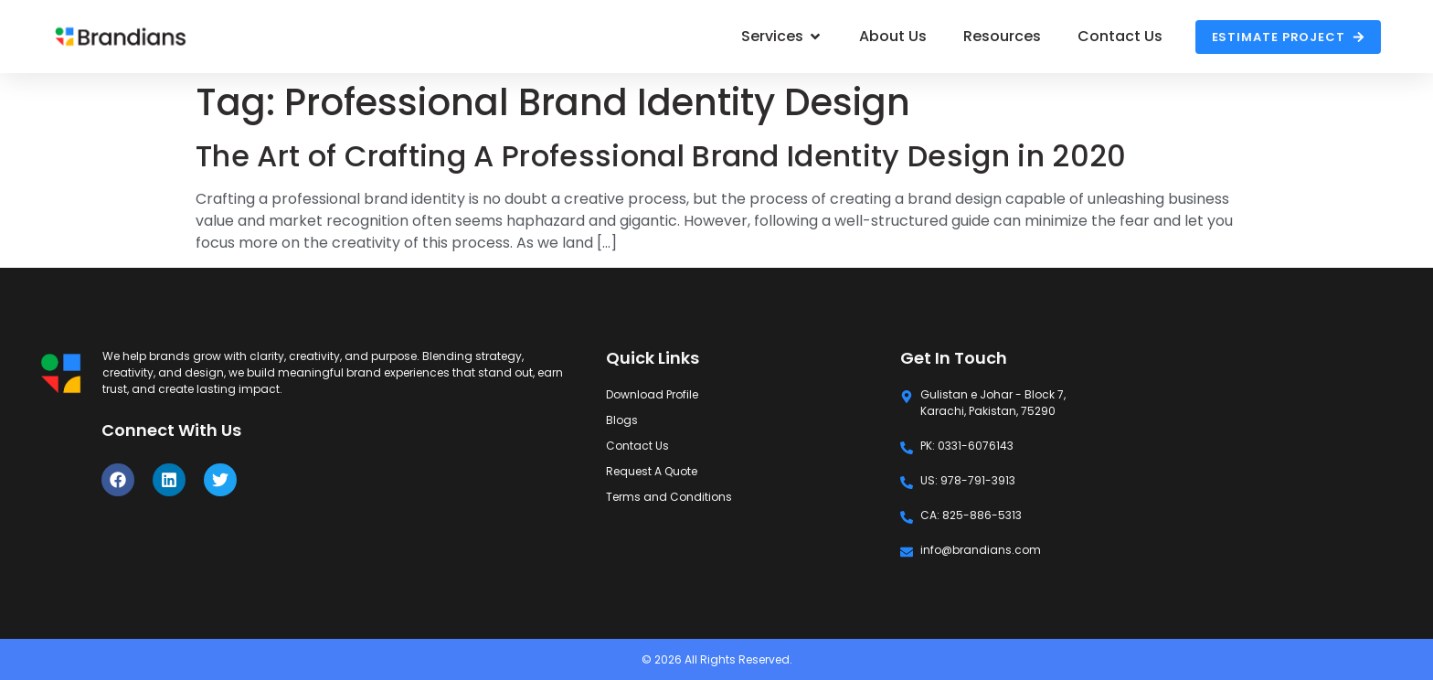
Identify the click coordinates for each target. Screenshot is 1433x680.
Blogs (622, 420)
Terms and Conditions (669, 497)
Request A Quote (651, 471)
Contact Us (637, 445)
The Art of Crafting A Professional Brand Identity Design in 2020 (661, 155)
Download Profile (652, 394)
